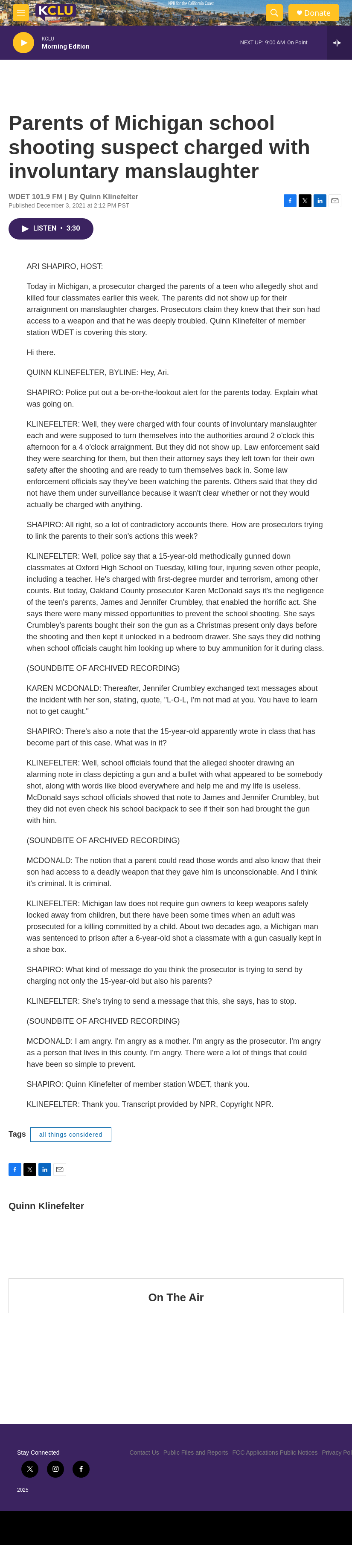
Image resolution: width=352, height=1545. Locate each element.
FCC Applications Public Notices (275, 1452)
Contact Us (144, 1452)
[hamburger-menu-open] (21, 12)
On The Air (176, 1297)
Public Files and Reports (195, 1452)
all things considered (71, 1134)
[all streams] (339, 43)
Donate (317, 13)
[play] (23, 43)
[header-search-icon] (274, 12)
